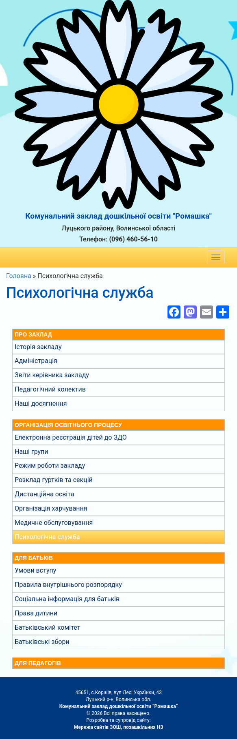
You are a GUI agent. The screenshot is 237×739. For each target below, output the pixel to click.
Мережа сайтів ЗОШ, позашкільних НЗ (118, 727)
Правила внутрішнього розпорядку (68, 585)
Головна (18, 276)
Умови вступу (35, 570)
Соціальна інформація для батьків (67, 599)
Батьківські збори (42, 642)
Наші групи (31, 452)
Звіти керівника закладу (52, 375)
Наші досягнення (41, 403)
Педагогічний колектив (50, 389)
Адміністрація (36, 361)
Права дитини (36, 613)
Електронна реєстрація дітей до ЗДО (71, 437)
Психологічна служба (47, 537)
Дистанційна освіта (44, 494)
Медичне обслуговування (54, 523)
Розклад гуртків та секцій (54, 480)
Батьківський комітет (47, 627)
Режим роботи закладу (50, 465)
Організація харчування (51, 508)
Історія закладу (38, 347)
